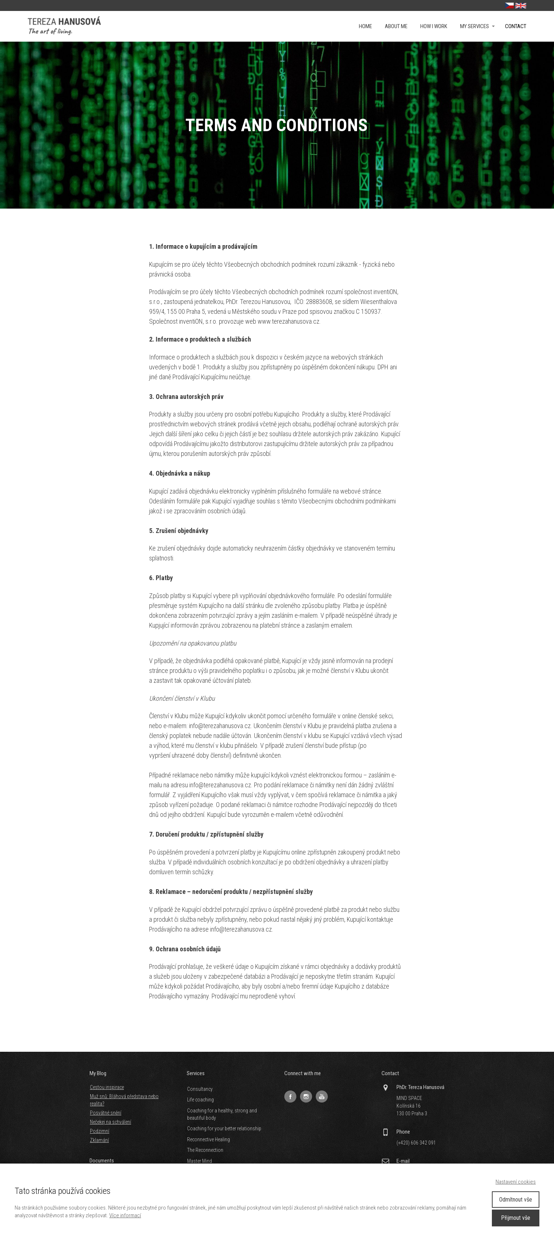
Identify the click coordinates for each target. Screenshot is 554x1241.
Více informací (125, 1215)
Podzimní (99, 1131)
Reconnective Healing (208, 1139)
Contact (515, 26)
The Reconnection (205, 1150)
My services (474, 26)
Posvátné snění (105, 1113)
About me (396, 26)
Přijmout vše (515, 1217)
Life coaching (200, 1100)
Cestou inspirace (107, 1087)
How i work (433, 26)
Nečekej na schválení (110, 1122)
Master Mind (199, 1161)
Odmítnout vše (515, 1199)
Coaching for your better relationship (224, 1128)
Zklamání (99, 1140)
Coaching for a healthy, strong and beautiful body (222, 1114)
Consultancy (200, 1089)
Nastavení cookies (516, 1182)
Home (365, 26)
